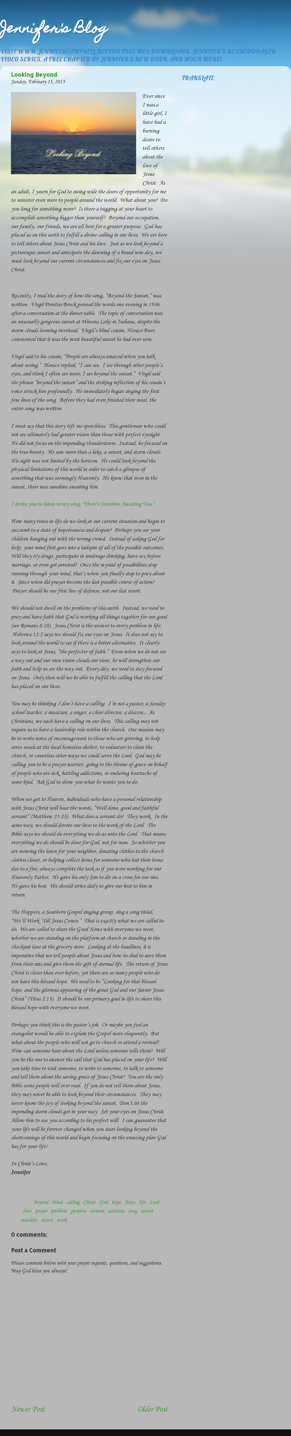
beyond (41, 1202)
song (133, 1211)
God (104, 1202)
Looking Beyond (34, 74)
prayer (41, 1211)
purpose (79, 1211)
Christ (89, 1202)
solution (116, 1211)
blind (58, 1202)
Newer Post (27, 1409)
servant (97, 1211)
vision (47, 1220)
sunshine (29, 1220)
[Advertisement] (47, 1384)
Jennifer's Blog (54, 30)
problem (59, 1211)
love (28, 1211)
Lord (154, 1202)
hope (116, 1202)
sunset (147, 1211)
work (62, 1220)
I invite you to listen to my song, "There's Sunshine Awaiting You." (82, 504)
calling (73, 1202)
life (143, 1202)
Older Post (152, 1409)
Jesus (130, 1202)
